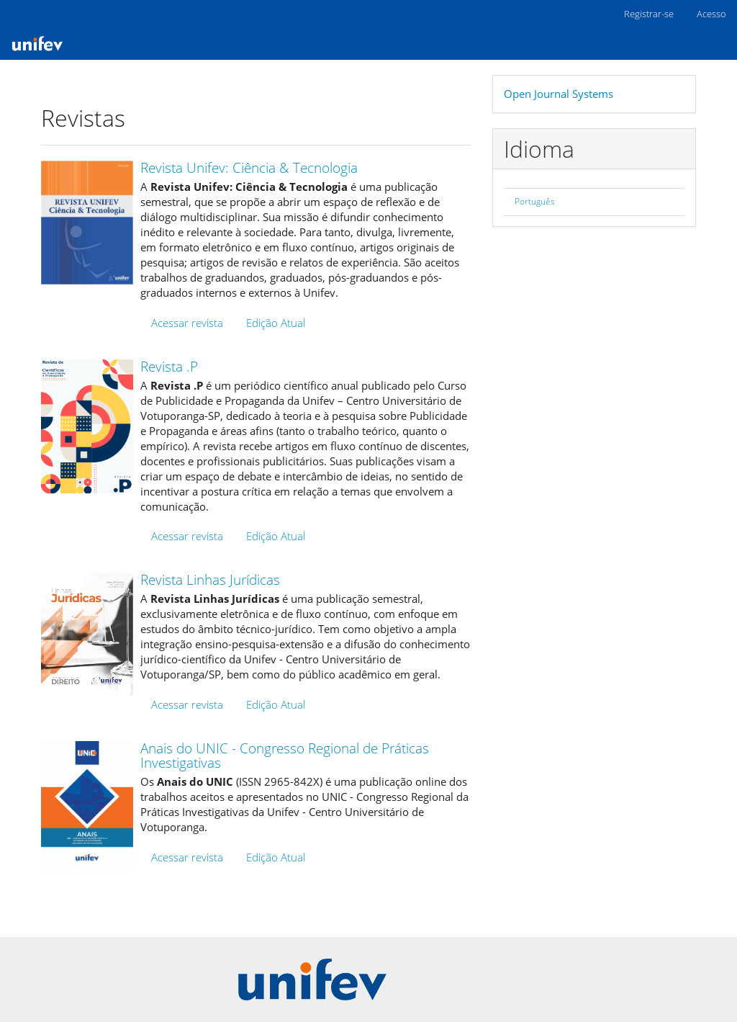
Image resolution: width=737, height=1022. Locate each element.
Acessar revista (187, 322)
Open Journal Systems (558, 93)
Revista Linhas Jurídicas (210, 579)
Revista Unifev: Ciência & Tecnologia (249, 167)
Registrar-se (649, 13)
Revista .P (169, 366)
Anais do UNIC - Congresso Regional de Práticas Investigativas (284, 756)
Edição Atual (275, 322)
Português (535, 201)
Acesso (711, 13)
